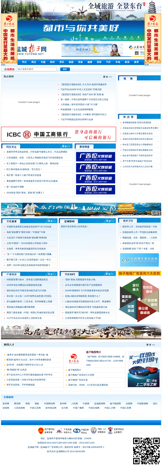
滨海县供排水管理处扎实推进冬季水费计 (141, 128)
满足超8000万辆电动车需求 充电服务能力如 (86, 307)
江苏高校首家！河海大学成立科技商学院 (26, 379)
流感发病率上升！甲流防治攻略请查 (139, 232)
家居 (127, 62)
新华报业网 (51, 408)
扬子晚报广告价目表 (78, 380)
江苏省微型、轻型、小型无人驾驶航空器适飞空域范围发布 (35, 157)
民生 (24, 62)
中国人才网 (109, 408)
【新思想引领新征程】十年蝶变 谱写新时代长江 (84, 114)
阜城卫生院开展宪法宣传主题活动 (138, 139)
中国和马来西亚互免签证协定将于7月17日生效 (29, 226)
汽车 (108, 62)
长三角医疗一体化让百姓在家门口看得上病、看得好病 (33, 163)
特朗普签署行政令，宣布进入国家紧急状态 (27, 279)
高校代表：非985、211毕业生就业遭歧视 (88, 385)
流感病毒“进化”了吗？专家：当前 (138, 248)
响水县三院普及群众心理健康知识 (138, 144)
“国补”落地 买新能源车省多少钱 (80, 279)
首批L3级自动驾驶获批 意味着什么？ (83, 296)
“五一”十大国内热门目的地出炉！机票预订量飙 (29, 254)
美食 (80, 62)
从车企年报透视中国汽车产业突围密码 (83, 285)
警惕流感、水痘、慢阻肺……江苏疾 (139, 237)
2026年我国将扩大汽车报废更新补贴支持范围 (87, 290)
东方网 (64, 408)
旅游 (71, 62)
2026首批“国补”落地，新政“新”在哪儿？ (26, 192)
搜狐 (37, 403)
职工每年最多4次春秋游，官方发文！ (24, 169)
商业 (33, 62)
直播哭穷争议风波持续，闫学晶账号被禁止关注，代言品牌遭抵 (37, 152)
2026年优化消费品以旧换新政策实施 (24, 285)
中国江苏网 (35, 408)
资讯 (61, 62)
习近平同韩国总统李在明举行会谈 (77, 119)
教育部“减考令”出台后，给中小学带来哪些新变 (29, 359)
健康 (89, 62)
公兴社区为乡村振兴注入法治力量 (138, 166)
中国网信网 (49, 403)
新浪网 (6, 403)
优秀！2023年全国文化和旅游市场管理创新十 (29, 265)
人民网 (74, 403)
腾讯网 (17, 403)
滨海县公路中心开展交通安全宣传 (138, 133)
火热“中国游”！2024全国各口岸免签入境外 (27, 243)
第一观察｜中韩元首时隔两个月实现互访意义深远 (84, 99)
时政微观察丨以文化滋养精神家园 (77, 109)
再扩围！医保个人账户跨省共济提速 (24, 175)
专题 (43, 62)
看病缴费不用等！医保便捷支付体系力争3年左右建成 (32, 181)
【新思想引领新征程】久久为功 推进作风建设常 (84, 84)
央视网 (129, 403)
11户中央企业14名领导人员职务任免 (24, 318)
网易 (28, 403)
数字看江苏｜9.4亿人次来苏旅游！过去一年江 (29, 259)
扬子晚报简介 (93, 352)
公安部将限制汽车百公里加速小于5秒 (83, 318)
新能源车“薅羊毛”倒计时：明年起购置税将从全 (87, 312)
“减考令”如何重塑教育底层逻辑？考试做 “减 (27, 354)
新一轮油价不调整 (15, 187)
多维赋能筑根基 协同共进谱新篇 (137, 122)
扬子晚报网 (115, 403)
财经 (52, 62)
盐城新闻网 (99, 403)
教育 (136, 62)
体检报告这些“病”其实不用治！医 (138, 243)
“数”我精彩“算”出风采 (17, 369)
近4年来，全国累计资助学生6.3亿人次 (25, 364)
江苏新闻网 (19, 408)
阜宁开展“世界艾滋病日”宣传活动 (137, 161)
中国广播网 (78, 408)
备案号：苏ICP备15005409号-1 (89, 447)
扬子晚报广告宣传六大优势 (81, 375)
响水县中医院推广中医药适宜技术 (138, 155)
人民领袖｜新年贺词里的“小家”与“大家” (79, 104)
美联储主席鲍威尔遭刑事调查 (21, 307)
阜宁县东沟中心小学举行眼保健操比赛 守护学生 (30, 374)
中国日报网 (94, 408)
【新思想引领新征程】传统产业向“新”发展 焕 (82, 94)
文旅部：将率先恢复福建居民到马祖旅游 (26, 248)
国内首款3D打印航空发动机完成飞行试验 (26, 290)
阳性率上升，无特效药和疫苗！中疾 (139, 226)
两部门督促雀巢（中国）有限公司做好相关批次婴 (30, 312)
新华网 (63, 403)
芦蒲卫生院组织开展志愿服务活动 (138, 150)
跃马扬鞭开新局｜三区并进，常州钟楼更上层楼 (29, 301)
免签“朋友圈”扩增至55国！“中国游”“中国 (26, 232)
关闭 (3, 65)
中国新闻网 (142, 403)
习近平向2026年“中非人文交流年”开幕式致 (81, 89)
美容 (99, 62)
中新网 (86, 403)
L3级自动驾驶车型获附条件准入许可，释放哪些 (88, 301)
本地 (117, 62)
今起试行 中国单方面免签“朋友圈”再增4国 (27, 237)
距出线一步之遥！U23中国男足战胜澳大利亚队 (29, 296)
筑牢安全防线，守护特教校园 (21, 384)
